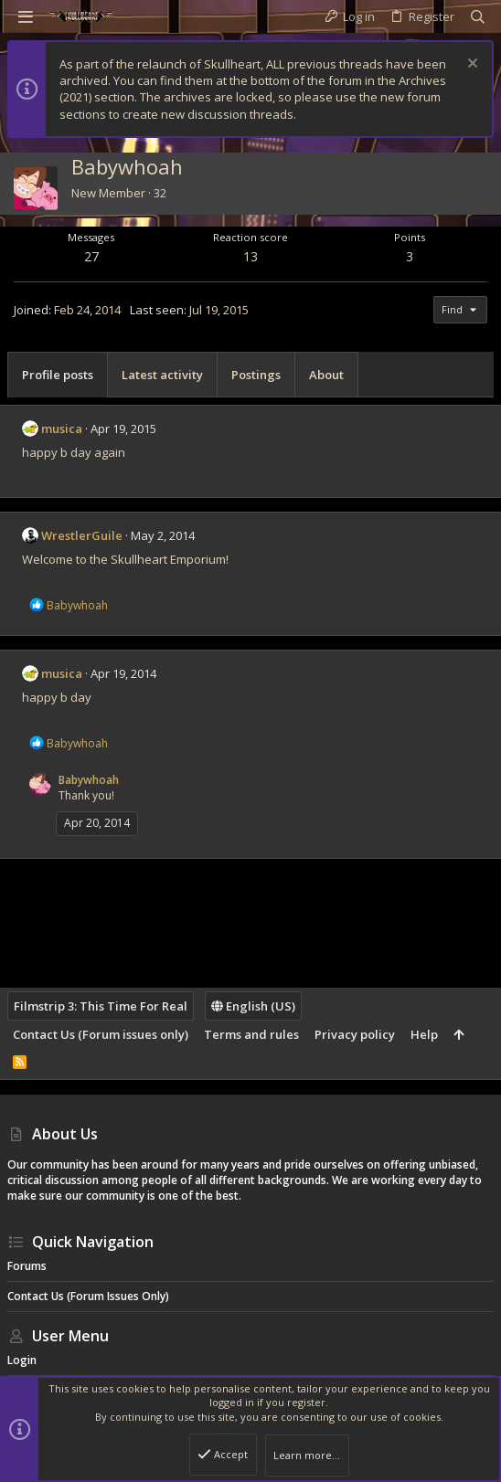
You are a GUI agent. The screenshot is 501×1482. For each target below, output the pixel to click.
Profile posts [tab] (57, 374)
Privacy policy (354, 1034)
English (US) (253, 1006)
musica (61, 428)
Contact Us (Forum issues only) (100, 1034)
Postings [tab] (256, 374)
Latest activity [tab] (162, 374)
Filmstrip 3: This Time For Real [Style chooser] (100, 1006)
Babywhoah (89, 780)
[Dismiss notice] (470, 65)
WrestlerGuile (82, 535)
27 (91, 256)
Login (22, 1360)
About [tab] (326, 374)
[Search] (478, 17)
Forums (27, 1266)
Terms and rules (251, 1034)
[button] (25, 16)
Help (424, 1034)
